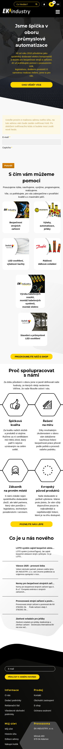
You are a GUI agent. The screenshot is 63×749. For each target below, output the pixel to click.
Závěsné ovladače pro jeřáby (30, 619)
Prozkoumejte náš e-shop (31, 356)
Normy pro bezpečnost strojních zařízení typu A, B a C (35, 583)
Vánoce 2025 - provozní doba (30, 566)
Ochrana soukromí (42, 710)
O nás (7, 695)
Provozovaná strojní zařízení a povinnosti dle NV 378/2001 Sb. (35, 601)
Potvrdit (8, 165)
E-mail (6, 137)
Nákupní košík (11, 744)
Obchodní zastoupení (44, 700)
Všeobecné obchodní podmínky (15, 712)
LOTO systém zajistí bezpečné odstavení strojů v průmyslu (35, 548)
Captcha (7, 147)
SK (58, 4)
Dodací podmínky (13, 700)
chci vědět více (31, 84)
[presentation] (25, 156)
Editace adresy (12, 739)
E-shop (37, 705)
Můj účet (9, 729)
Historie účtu (10, 734)
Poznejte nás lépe (31, 524)
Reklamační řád (12, 705)
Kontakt (37, 695)
